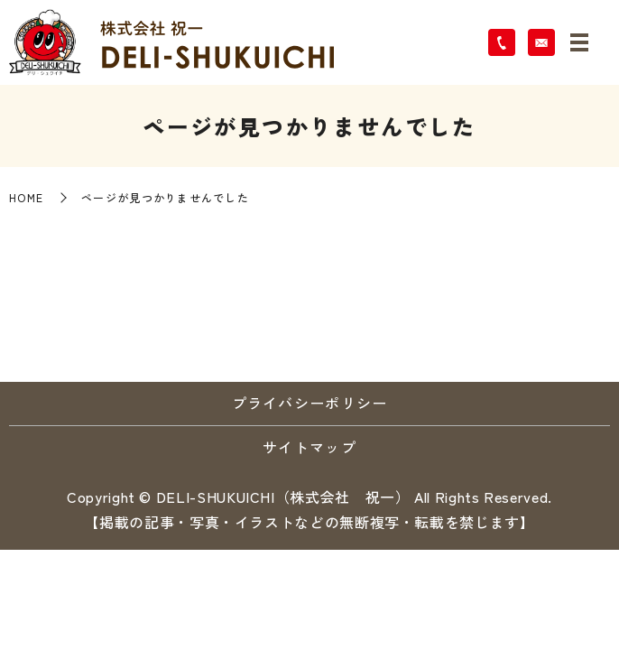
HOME (26, 197)
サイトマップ (309, 447)
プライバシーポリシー (310, 402)
